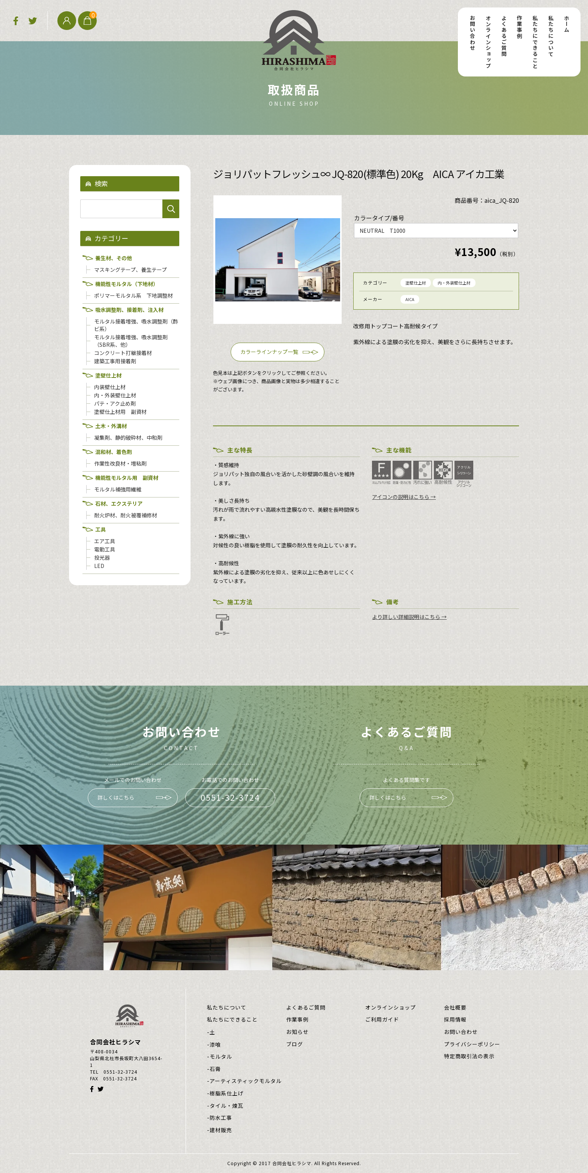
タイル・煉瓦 (226, 1105)
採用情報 (455, 1019)
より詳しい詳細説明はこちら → (409, 616)
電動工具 (104, 549)
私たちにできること (535, 42)
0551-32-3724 (230, 797)
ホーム (566, 24)
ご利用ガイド (382, 1019)
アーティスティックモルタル (246, 1081)
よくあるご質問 (504, 36)
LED (99, 565)
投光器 (102, 557)
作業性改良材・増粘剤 (120, 463)
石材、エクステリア (118, 503)
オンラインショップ (488, 42)
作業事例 (519, 27)
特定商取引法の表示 (469, 1056)
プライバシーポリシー (472, 1044)
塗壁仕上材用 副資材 (120, 411)
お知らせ (297, 1031)
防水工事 (221, 1117)
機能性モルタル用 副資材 (126, 477)
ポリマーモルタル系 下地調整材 (133, 295)
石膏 (215, 1069)
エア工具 (104, 541)
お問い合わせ (472, 33)
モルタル (221, 1056)
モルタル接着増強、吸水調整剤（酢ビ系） (136, 325)
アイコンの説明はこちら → (404, 496)
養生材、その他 (113, 258)
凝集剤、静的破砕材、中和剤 (128, 437)
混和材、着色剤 (113, 451)
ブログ (294, 1044)
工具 (100, 529)
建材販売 (221, 1130)
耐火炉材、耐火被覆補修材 (125, 515)
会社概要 (455, 1007)
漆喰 (215, 1044)
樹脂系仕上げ (226, 1093)
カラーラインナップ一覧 (269, 351)
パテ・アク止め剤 (115, 403)
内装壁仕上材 (110, 387)
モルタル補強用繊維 (117, 489)
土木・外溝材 (111, 426)
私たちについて (551, 36)
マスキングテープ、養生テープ (130, 269)
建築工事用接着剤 (115, 361)
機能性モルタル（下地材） (126, 284)
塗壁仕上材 (415, 283)
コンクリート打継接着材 (123, 353)
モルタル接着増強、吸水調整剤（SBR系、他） (131, 340)
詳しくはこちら (116, 797)
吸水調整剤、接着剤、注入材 (129, 309)
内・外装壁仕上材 (454, 283)
